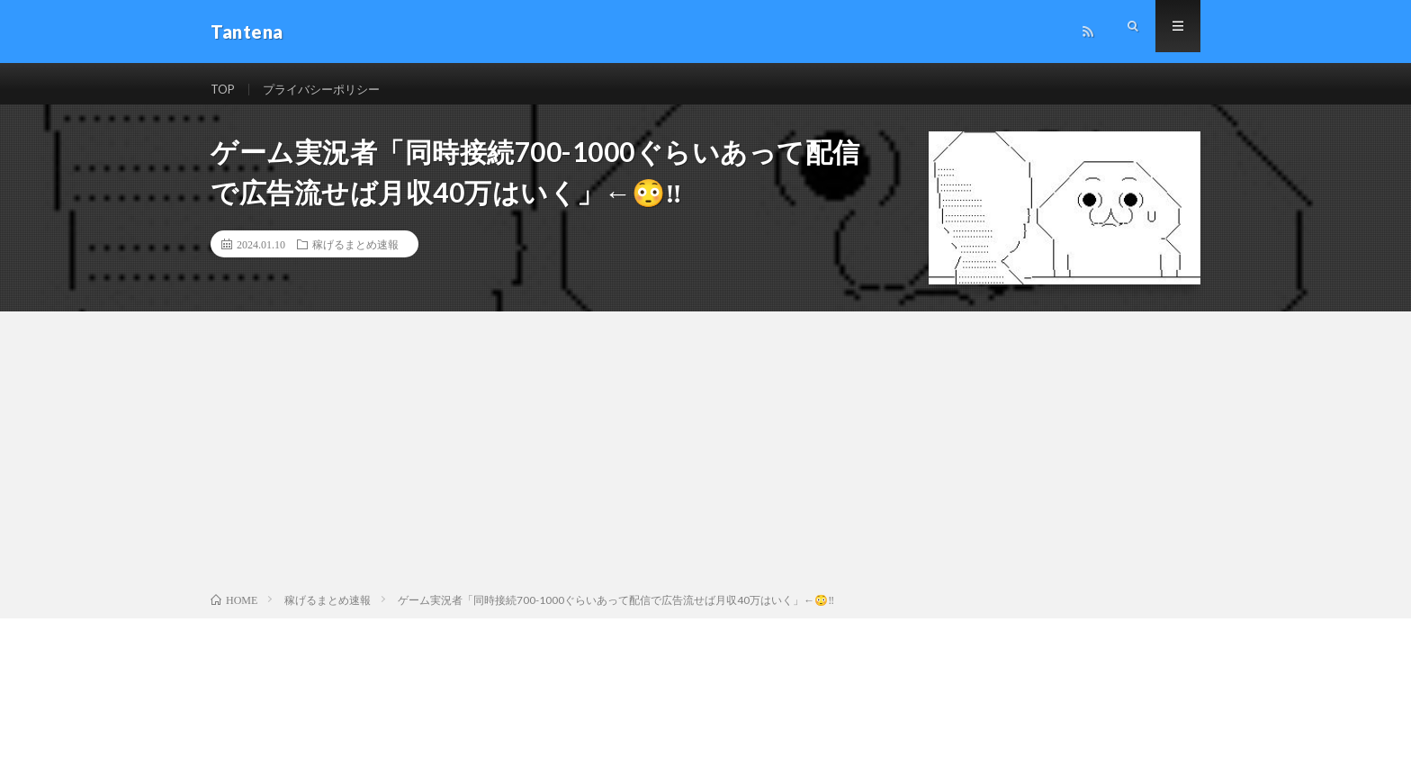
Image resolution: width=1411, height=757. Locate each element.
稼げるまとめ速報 (355, 256)
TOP (224, 89)
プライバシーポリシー (328, 89)
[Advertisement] (705, 468)
